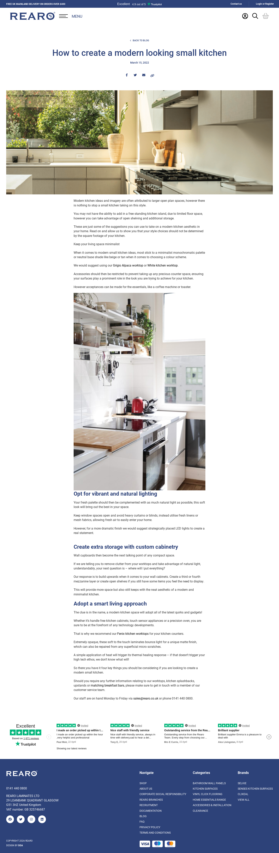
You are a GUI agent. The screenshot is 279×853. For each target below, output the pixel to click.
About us (146, 788)
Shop (143, 783)
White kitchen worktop (162, 265)
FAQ (142, 821)
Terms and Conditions (155, 832)
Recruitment (149, 805)
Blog (143, 816)
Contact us (236, 3)
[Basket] (265, 16)
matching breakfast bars (107, 685)
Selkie (242, 783)
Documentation (151, 810)
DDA (20, 845)
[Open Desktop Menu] (70, 16)
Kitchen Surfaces (205, 788)
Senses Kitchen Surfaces (255, 788)
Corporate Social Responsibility (163, 794)
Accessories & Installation (212, 805)
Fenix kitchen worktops (133, 633)
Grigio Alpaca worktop (128, 265)
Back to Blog (139, 40)
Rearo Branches (151, 799)
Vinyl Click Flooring (207, 794)
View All (244, 799)
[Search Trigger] (255, 16)
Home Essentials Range (209, 799)
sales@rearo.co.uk (145, 698)
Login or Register (265, 3)
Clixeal (243, 794)
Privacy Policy (150, 827)
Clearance (200, 810)
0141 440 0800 (16, 788)
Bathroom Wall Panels (209, 783)
